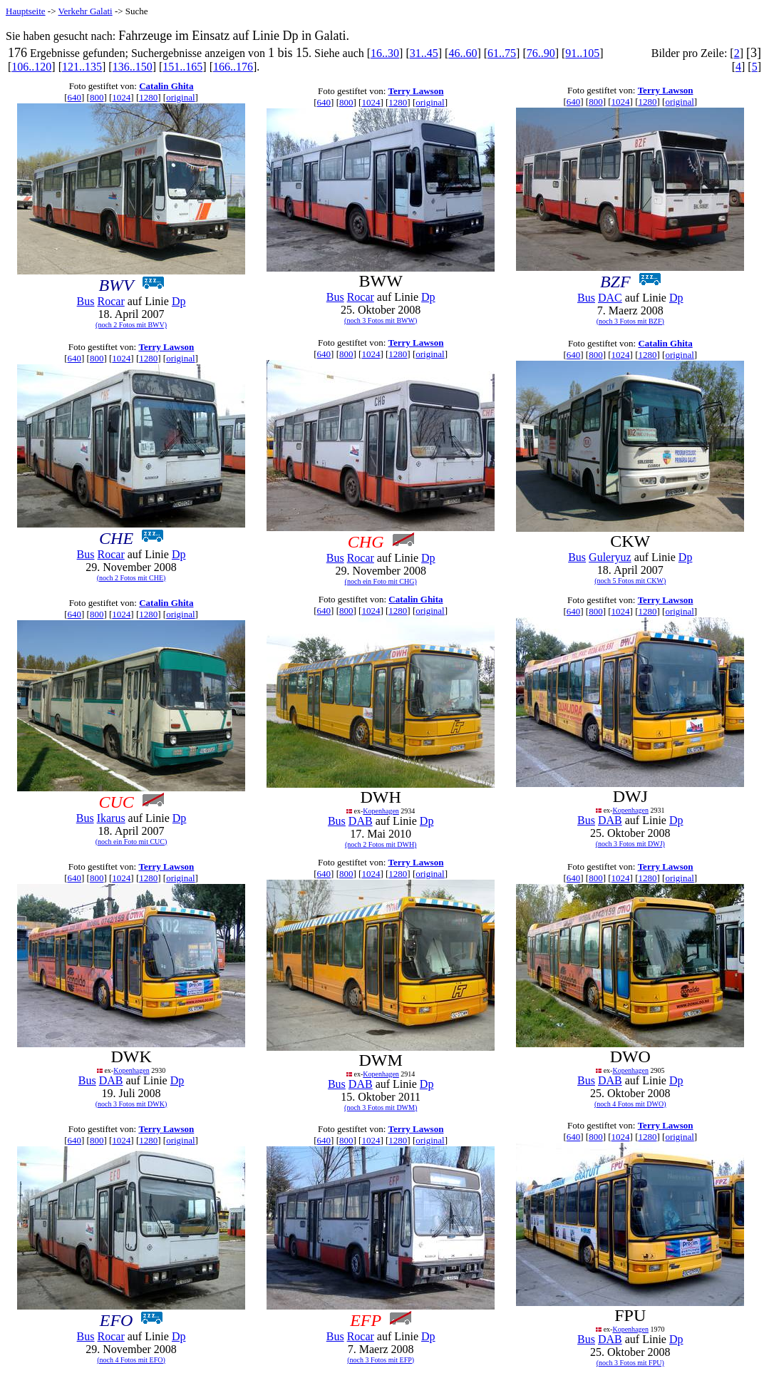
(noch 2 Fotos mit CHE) (131, 578)
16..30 (385, 53)
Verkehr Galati (85, 11)
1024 (121, 97)
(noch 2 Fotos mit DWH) (381, 844)
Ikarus (111, 818)
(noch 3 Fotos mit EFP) (380, 1360)
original (180, 97)
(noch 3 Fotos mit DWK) (131, 1104)
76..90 (541, 53)
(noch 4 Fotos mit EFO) (131, 1360)
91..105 (582, 53)
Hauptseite (26, 11)
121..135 (82, 67)
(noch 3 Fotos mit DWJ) (630, 844)
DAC (610, 298)
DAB (361, 821)
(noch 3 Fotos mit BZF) (630, 321)
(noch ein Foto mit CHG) (381, 581)
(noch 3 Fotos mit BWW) (380, 320)
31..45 (424, 53)
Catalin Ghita (166, 86)
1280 (148, 97)
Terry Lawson (416, 91)
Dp (179, 301)
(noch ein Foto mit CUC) (131, 841)
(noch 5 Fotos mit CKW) (630, 581)
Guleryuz (610, 557)
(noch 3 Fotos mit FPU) (630, 1363)
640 (74, 97)
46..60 (462, 53)
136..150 (133, 67)
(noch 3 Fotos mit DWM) (380, 1107)
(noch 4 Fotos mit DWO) (630, 1104)
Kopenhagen (381, 811)
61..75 (501, 53)
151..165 (182, 67)
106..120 (31, 67)
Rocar (111, 301)
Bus (86, 301)
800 (97, 97)
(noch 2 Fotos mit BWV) (131, 325)
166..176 (233, 67)
